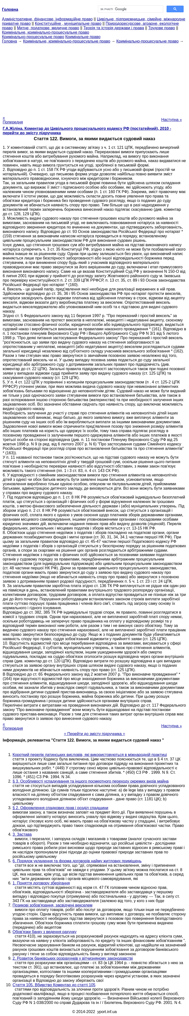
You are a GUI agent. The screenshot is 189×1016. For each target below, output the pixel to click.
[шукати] (130, 9)
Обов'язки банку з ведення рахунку (45, 932)
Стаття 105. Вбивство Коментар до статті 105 (54, 985)
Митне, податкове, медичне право (48, 28)
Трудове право (161, 28)
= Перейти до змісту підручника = (94, 734)
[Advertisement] (94, 78)
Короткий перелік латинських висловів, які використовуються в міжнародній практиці (90, 755)
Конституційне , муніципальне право (68, 23)
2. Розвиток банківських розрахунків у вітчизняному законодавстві (73, 958)
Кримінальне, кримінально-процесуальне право (45, 32)
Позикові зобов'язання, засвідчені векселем (53, 905)
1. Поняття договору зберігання (41, 883)
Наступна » (171, 120)
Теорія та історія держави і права (113, 28)
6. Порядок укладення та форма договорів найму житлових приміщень (77, 861)
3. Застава (22, 834)
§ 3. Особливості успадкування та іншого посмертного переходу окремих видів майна (91, 781)
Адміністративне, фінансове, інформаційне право (47, 19)
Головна (9, 41)
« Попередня (13, 120)
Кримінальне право (82, 37)
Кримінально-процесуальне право (33, 37)
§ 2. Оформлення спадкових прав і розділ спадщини (60, 808)
